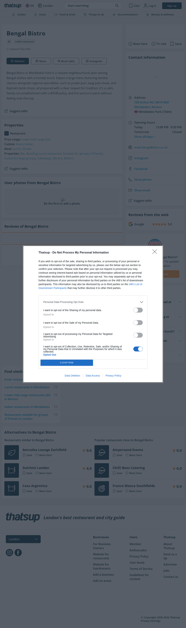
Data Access (93, 375)
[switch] (138, 310)
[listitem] (93, 302)
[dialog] (93, 314)
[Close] (155, 252)
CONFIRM (67, 362)
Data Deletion (72, 375)
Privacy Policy (113, 375)
